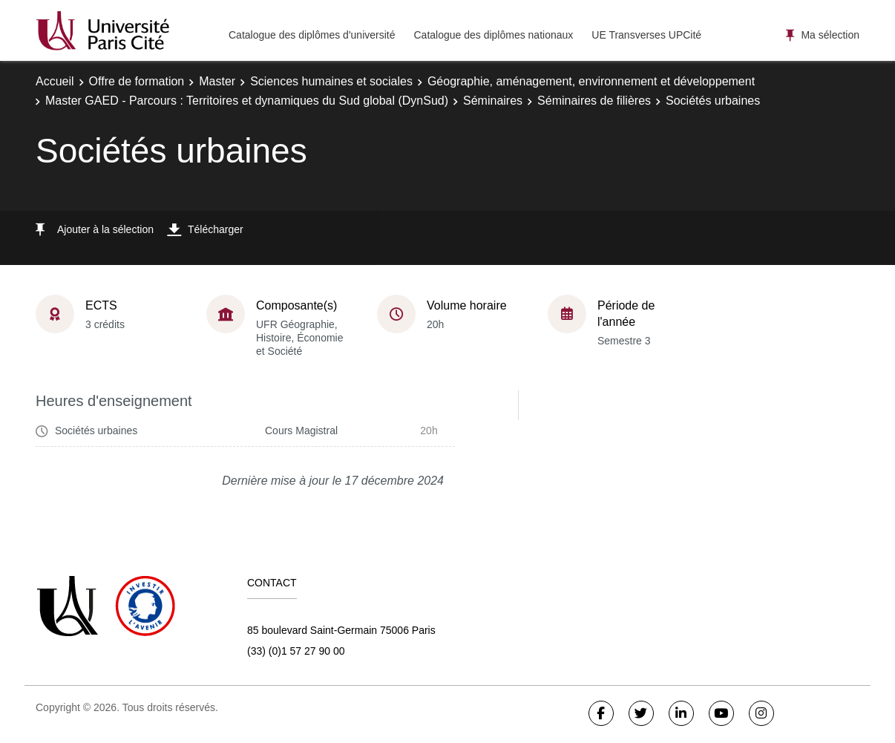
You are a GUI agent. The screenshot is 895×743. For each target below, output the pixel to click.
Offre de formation (137, 81)
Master (217, 81)
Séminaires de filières (594, 100)
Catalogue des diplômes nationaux (493, 35)
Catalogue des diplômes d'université (312, 35)
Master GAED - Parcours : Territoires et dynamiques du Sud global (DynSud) (246, 100)
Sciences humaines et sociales (331, 81)
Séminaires (492, 100)
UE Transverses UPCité (646, 35)
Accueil (55, 81)
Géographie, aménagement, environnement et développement (591, 81)
